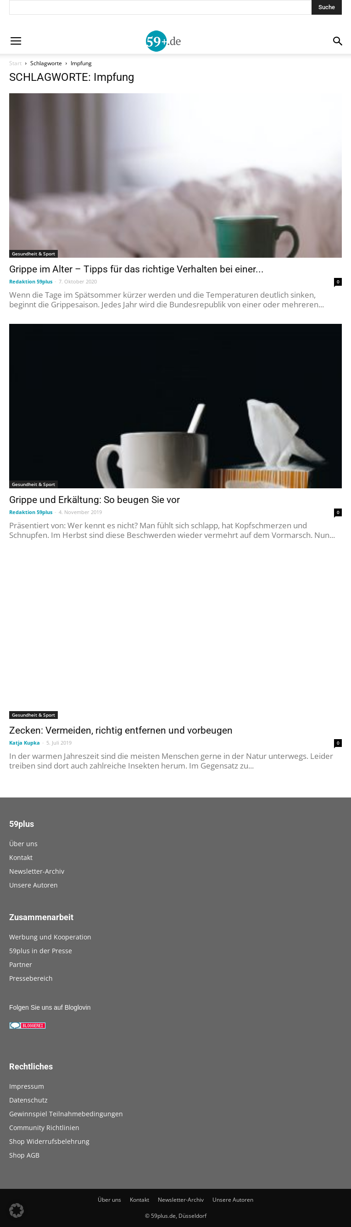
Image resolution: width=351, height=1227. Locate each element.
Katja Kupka (24, 742)
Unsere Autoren (33, 885)
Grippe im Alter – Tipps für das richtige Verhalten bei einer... (136, 269)
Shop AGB (24, 1155)
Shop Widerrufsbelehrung (49, 1141)
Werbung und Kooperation (50, 937)
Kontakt (21, 857)
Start (15, 63)
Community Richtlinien (44, 1127)
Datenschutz (28, 1100)
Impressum (26, 1086)
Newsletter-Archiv (36, 871)
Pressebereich (31, 978)
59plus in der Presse (40, 950)
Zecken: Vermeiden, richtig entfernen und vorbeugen (121, 730)
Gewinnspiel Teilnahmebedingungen (66, 1113)
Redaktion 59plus (30, 281)
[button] (16, 1210)
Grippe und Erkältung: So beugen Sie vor (94, 499)
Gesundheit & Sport (33, 253)
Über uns (23, 843)
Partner (20, 964)
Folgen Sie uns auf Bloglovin (49, 1007)
